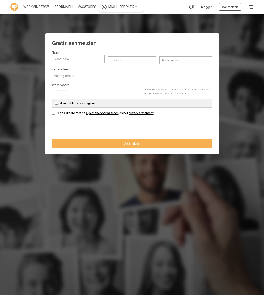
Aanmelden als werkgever (78, 102)
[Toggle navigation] (250, 7)
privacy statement (141, 112)
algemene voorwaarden (102, 112)
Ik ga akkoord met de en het (105, 112)
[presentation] (85, 125)
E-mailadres (60, 68)
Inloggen (205, 7)
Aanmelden (229, 7)
